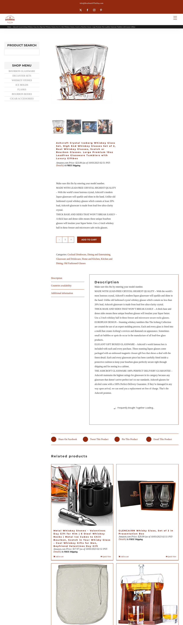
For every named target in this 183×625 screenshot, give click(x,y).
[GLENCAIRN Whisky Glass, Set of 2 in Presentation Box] (147, 495)
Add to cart (89, 239)
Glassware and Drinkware (68, 259)
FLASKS (21, 89)
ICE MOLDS (22, 85)
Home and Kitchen (91, 259)
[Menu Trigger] (175, 18)
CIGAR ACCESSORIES (22, 98)
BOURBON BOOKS (22, 94)
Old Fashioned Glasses (75, 263)
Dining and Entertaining (98, 254)
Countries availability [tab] (61, 285)
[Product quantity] (65, 240)
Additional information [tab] (62, 293)
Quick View (107, 557)
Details (59, 165)
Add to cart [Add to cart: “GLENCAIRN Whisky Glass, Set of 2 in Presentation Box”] (125, 557)
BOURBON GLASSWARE (22, 71)
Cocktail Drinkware (76, 254)
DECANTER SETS (22, 75)
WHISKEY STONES (22, 80)
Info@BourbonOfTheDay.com (91, 3)
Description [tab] (56, 278)
